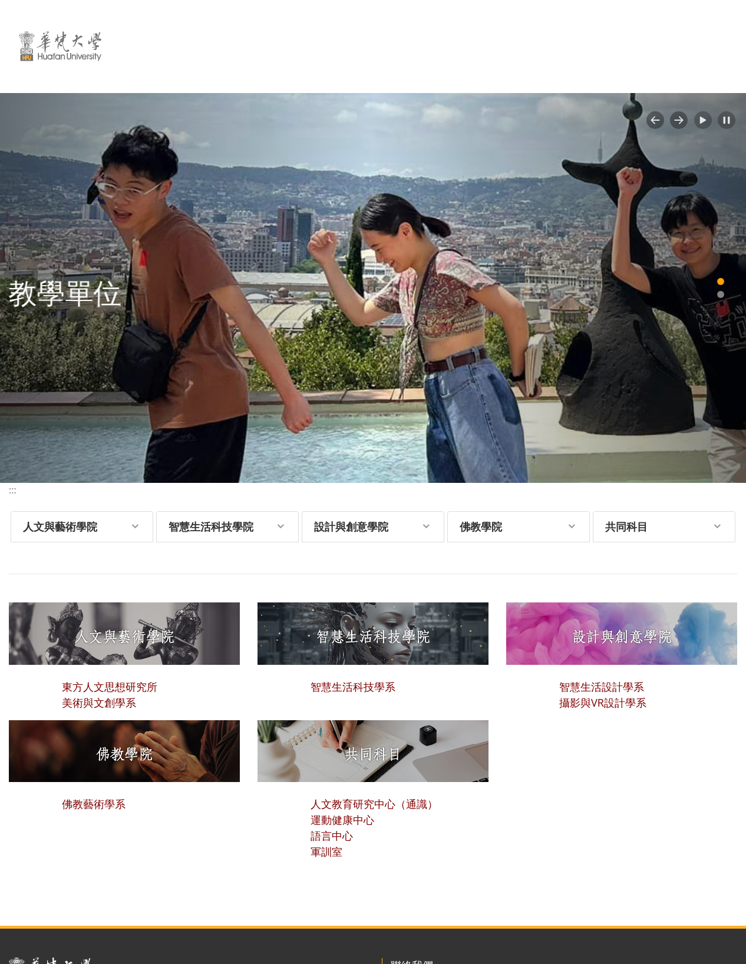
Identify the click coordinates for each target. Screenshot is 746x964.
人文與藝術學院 (60, 526)
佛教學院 (481, 526)
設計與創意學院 (351, 526)
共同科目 (626, 526)
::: (12, 489)
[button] (655, 120)
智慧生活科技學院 (211, 526)
